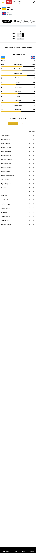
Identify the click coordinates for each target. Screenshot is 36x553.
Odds (26, 21)
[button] (3, 1)
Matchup (17, 21)
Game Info (6, 21)
